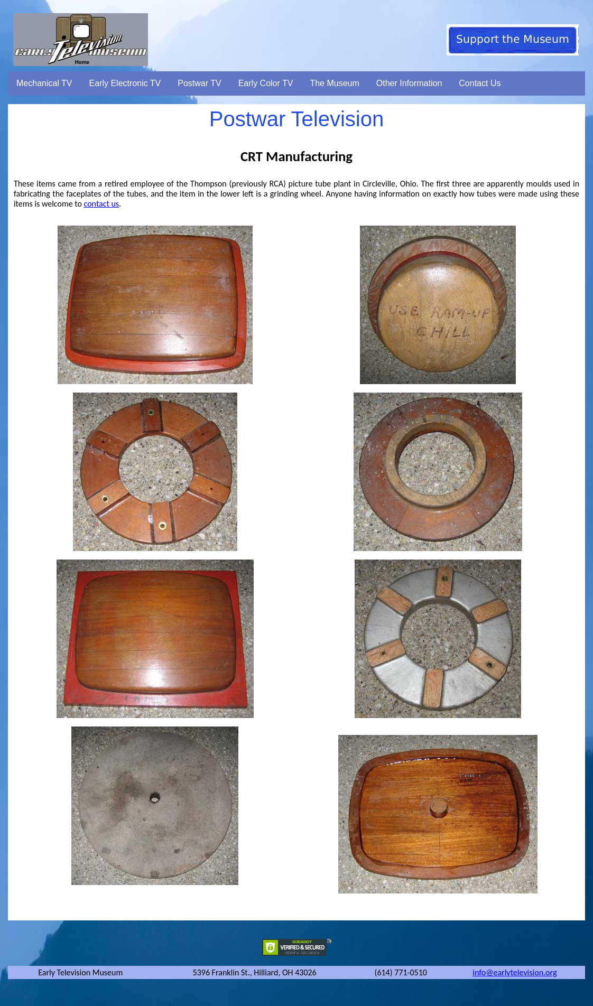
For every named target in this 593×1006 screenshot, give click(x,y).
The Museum (334, 83)
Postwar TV (199, 83)
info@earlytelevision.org (514, 972)
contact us (101, 204)
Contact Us (480, 83)
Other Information (409, 83)
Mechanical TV (44, 83)
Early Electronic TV (125, 83)
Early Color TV (265, 83)
